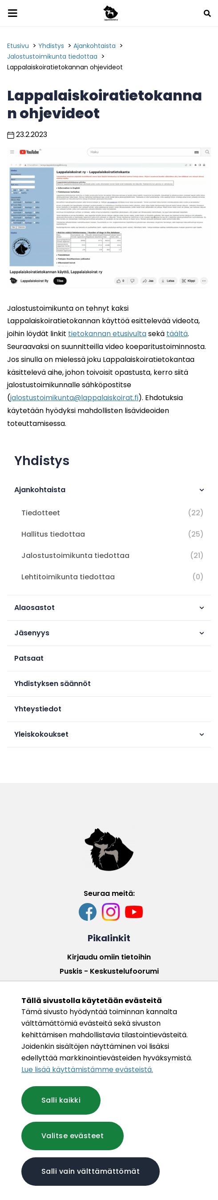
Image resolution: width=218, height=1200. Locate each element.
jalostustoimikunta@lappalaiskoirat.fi (74, 398)
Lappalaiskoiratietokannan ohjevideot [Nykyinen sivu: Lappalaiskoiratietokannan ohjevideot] (65, 67)
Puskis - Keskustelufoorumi (109, 971)
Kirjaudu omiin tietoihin (109, 957)
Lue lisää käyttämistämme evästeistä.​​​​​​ (87, 1069)
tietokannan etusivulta (107, 334)
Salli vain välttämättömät (90, 1171)
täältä (177, 334)
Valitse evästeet (72, 1136)
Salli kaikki (61, 1100)
